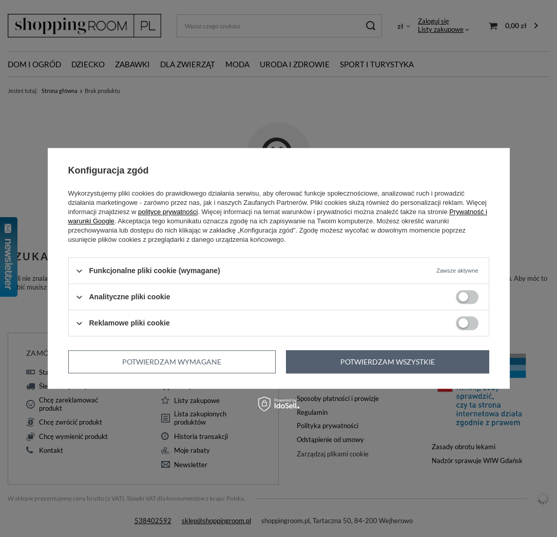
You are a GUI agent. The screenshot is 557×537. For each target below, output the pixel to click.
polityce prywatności (168, 212)
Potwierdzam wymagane (171, 361)
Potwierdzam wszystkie (387, 361)
